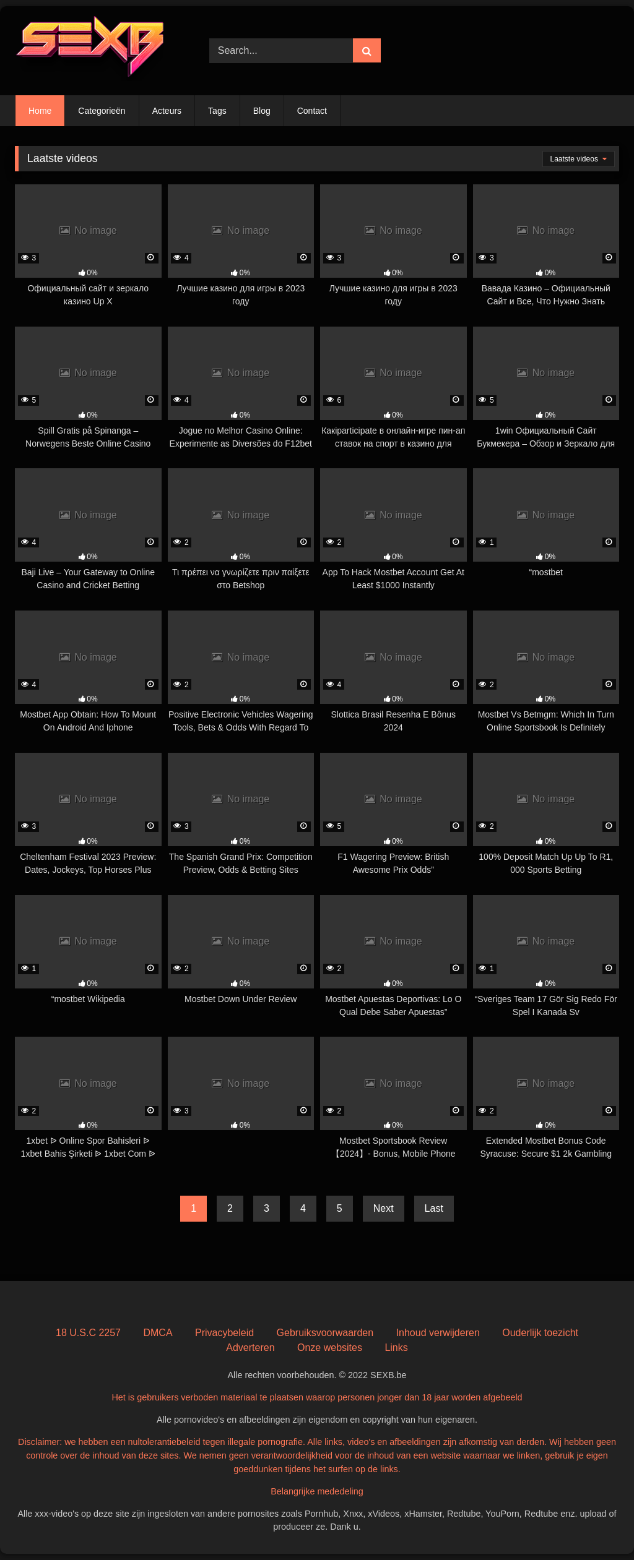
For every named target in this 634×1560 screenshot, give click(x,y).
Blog (262, 111)
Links (395, 1347)
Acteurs (166, 111)
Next (383, 1208)
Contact (312, 111)
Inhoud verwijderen (438, 1332)
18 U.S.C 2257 (88, 1332)
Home (39, 111)
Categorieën (101, 111)
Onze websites (329, 1347)
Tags (217, 111)
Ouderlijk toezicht (540, 1332)
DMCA (157, 1332)
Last (434, 1208)
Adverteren (250, 1347)
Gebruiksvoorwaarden (325, 1332)
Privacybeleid (224, 1332)
